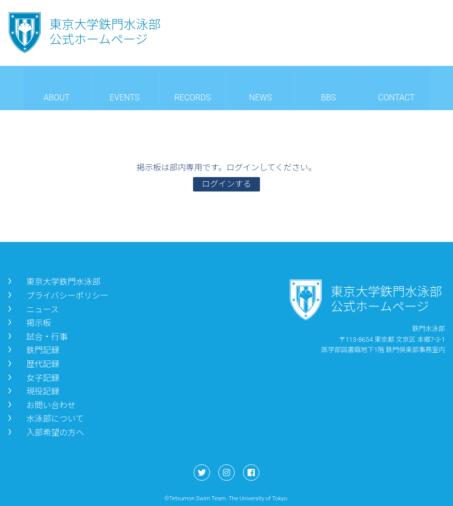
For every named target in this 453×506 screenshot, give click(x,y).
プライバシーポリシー (57, 296)
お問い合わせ (41, 405)
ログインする (226, 184)
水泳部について (45, 419)
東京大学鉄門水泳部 (53, 282)
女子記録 (32, 378)
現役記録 (32, 391)
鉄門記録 (32, 350)
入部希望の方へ (45, 433)
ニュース (32, 310)
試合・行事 (36, 337)
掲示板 (28, 323)
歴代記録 (32, 364)
